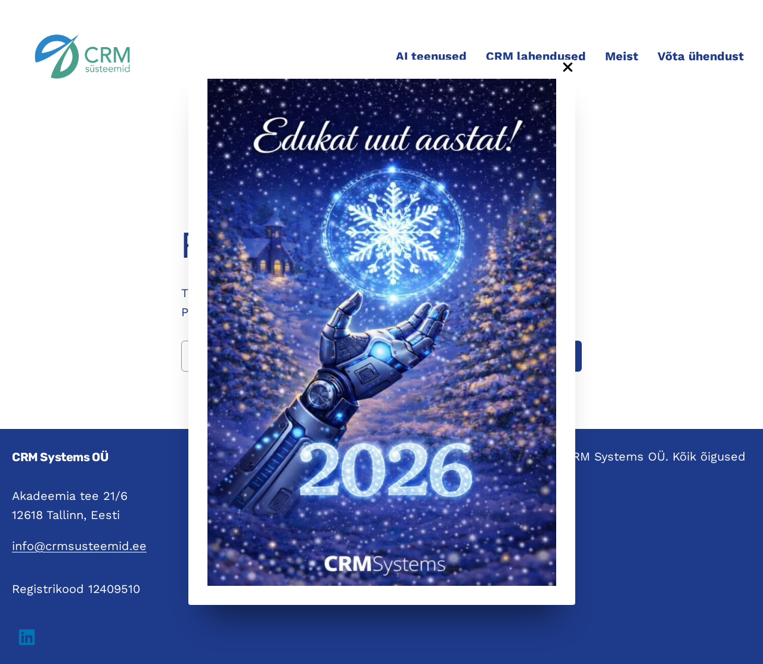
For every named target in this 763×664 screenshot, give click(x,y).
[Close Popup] (567, 68)
